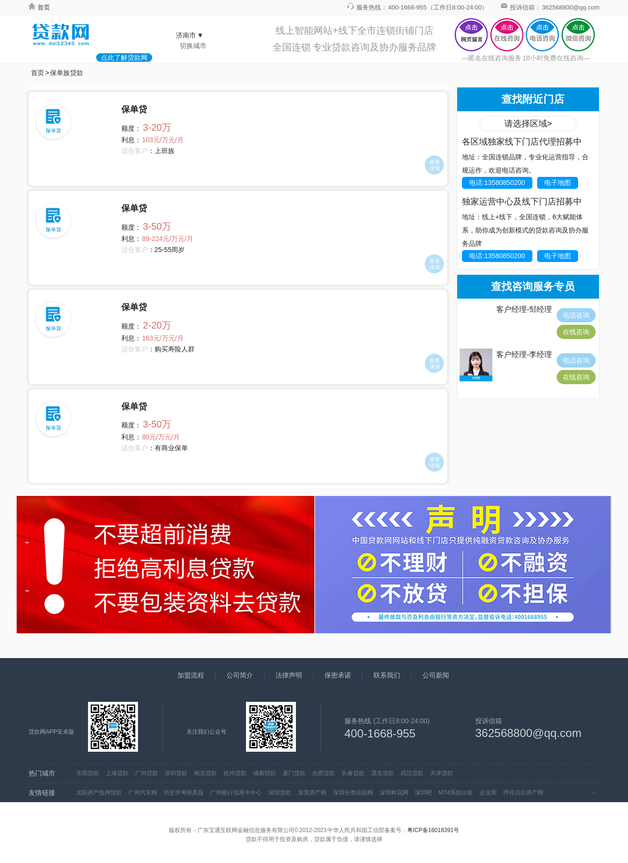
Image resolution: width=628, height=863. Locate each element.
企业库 (488, 792)
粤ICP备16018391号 (433, 830)
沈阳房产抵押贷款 (99, 792)
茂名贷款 (382, 773)
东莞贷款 (87, 773)
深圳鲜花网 (394, 792)
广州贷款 (146, 773)
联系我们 (386, 675)
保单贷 (134, 109)
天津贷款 (441, 773)
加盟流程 (190, 675)
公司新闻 (435, 675)
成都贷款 (264, 773)
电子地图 (557, 182)
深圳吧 (423, 792)
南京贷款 (205, 773)
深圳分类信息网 (353, 792)
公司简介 (239, 675)
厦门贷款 (294, 773)
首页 (39, 7)
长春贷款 (353, 773)
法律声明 (288, 675)
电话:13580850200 (497, 182)
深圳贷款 (176, 773)
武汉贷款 (412, 773)
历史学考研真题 (184, 792)
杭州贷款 (235, 773)
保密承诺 (337, 675)
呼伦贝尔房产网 (523, 792)
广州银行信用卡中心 (236, 792)
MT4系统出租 (456, 792)
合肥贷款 (323, 773)
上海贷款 (117, 773)
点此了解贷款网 (124, 57)
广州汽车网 (142, 792)
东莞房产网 (312, 792)
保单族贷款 (66, 73)
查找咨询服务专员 (533, 286)
